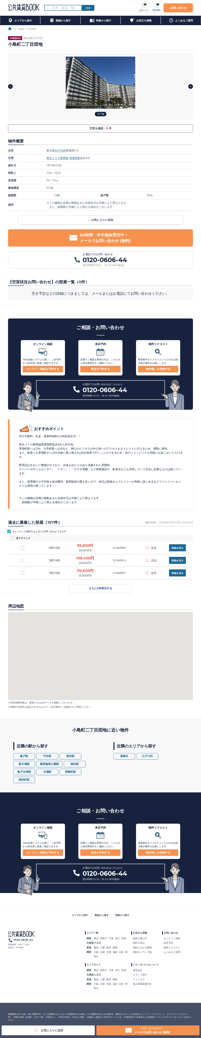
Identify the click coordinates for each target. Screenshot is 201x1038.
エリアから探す (80, 915)
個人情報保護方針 (142, 983)
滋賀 (115, 952)
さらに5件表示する (100, 588)
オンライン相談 (172, 938)
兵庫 (102, 952)
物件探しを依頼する (158, 369)
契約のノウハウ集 (142, 952)
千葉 (111, 938)
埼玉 (117, 938)
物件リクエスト (172, 947)
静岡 (115, 947)
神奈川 (103, 938)
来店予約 (168, 942)
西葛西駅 (74, 158)
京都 (108, 952)
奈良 (121, 952)
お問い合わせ (178, 7)
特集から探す (122, 915)
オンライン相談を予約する (43, 369)
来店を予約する (100, 369)
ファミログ (139, 979)
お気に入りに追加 (100, 220)
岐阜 (108, 947)
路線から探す (102, 915)
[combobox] (65, 8)
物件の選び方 (140, 938)
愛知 (96, 947)
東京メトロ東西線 (58, 158)
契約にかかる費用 (142, 947)
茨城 (123, 938)
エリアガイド (94, 964)
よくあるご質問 (172, 952)
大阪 (96, 952)
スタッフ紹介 (140, 974)
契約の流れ (139, 942)
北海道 (97, 942)
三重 (102, 947)
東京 (96, 938)
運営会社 (137, 970)
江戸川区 (60, 150)
